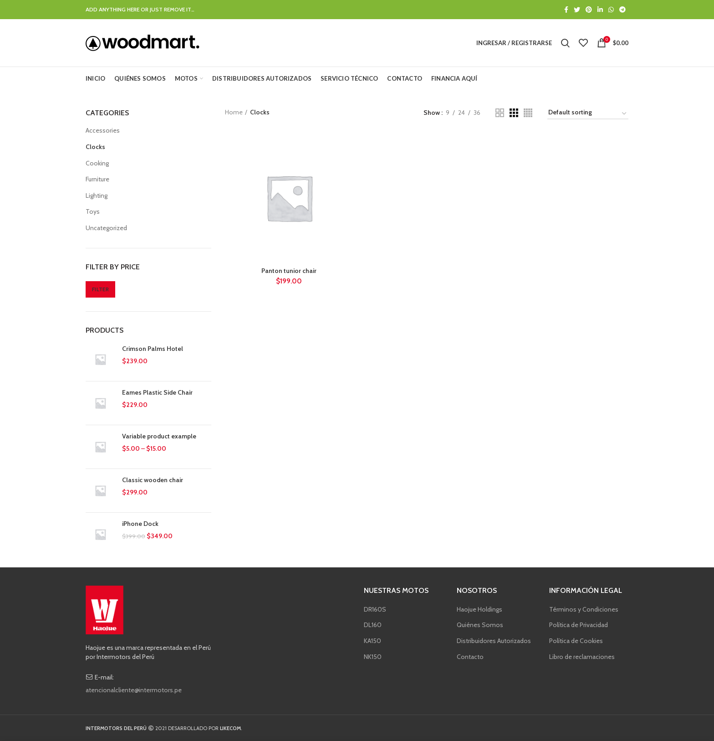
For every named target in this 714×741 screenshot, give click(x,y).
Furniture (97, 179)
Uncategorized (106, 228)
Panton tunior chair (288, 271)
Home (234, 112)
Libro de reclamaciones (582, 657)
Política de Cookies (576, 641)
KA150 (372, 641)
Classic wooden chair (152, 480)
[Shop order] (587, 113)
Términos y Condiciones (583, 609)
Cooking (97, 163)
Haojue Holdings (479, 609)
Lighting (96, 195)
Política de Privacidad (578, 625)
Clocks (95, 147)
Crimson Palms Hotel (152, 349)
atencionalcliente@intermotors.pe (134, 690)
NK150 (373, 657)
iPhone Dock (140, 524)
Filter (100, 289)
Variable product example (159, 436)
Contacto (470, 657)
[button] (100, 359)
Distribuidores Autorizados (494, 641)
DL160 (373, 625)
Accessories (103, 130)
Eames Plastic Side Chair (157, 392)
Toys (93, 211)
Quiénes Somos (480, 625)
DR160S (375, 609)
